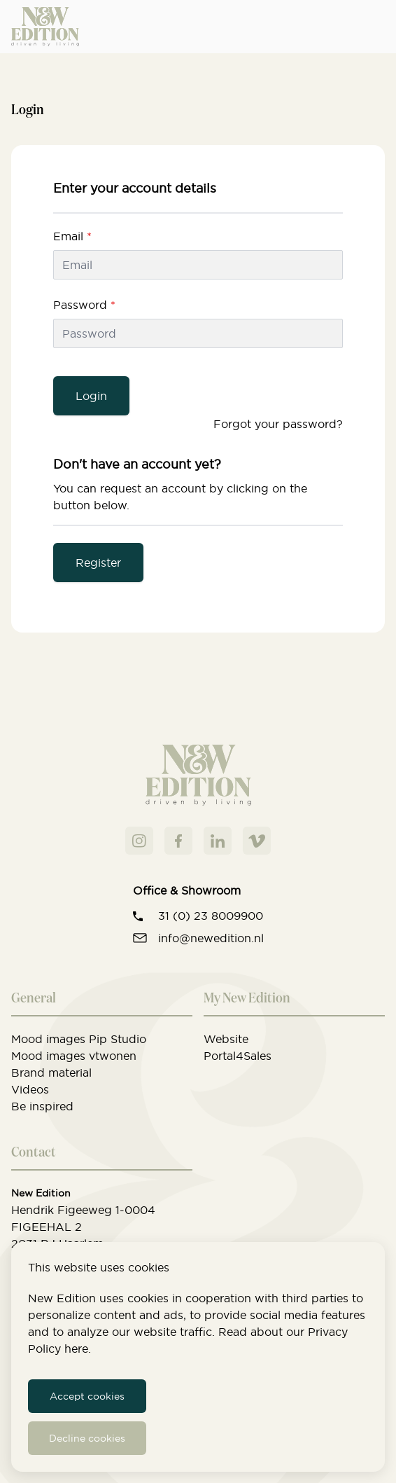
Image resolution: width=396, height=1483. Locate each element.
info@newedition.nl (211, 938)
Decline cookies (87, 1438)
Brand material (51, 1072)
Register (98, 563)
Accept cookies (87, 1396)
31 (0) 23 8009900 (210, 916)
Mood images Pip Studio (78, 1039)
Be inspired (42, 1106)
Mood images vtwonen (73, 1056)
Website (226, 1039)
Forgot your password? (278, 424)
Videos (30, 1089)
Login (91, 396)
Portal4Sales (237, 1056)
